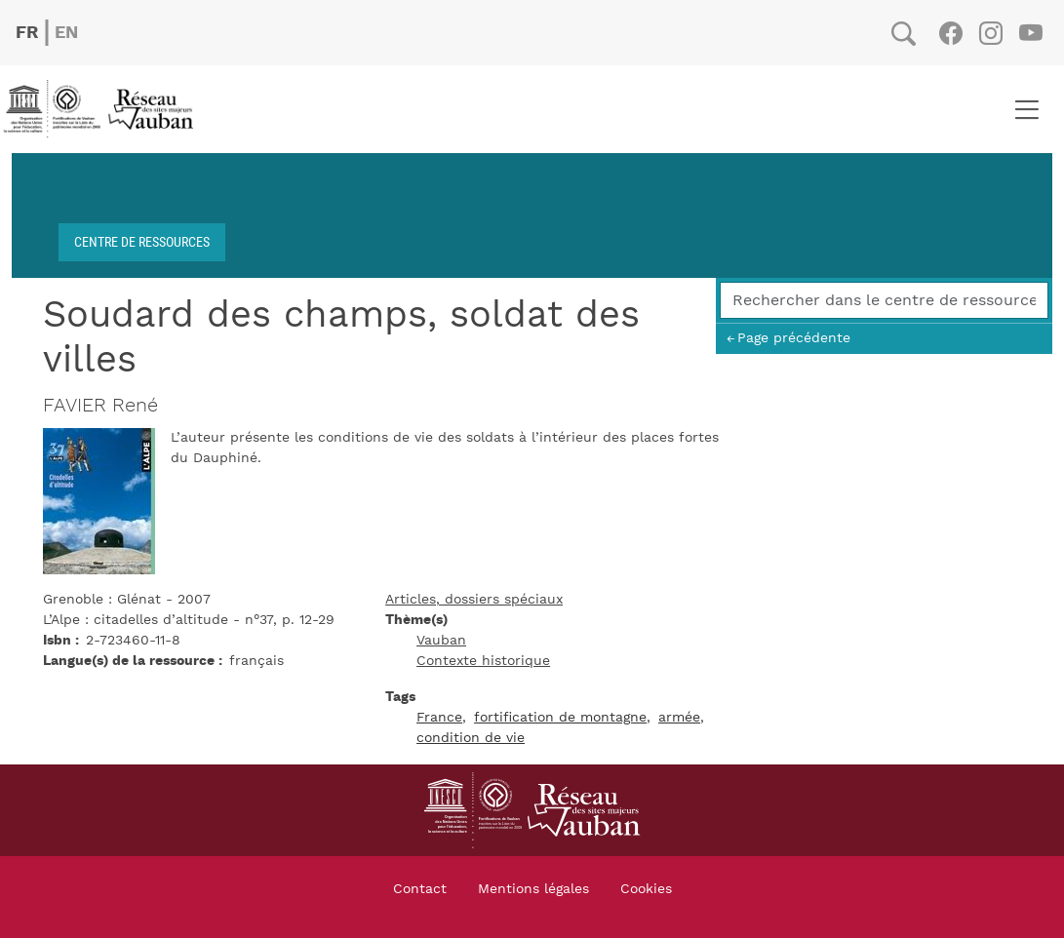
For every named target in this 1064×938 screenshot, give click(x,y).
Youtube (1030, 33)
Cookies (646, 889)
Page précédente (793, 338)
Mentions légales (533, 889)
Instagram (990, 33)
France (439, 717)
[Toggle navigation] (1026, 109)
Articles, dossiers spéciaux (474, 599)
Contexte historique (483, 661)
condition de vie (470, 738)
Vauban (441, 640)
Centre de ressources (142, 241)
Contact (420, 889)
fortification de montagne (560, 717)
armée (679, 717)
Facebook (950, 33)
